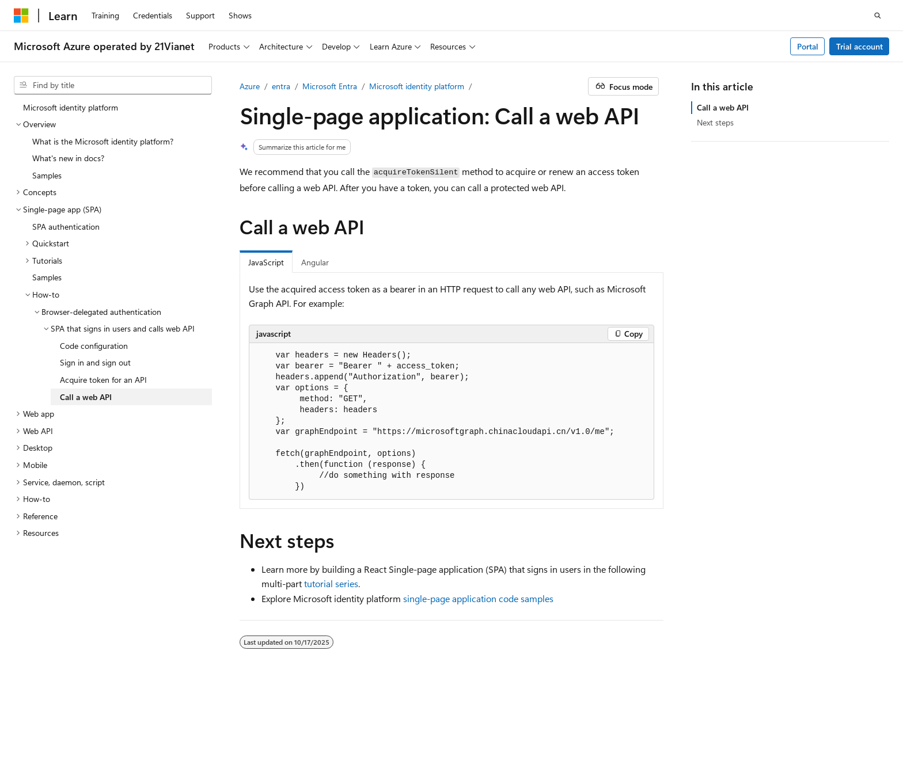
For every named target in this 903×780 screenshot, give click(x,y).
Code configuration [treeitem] (94, 345)
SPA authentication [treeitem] (66, 226)
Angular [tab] (315, 262)
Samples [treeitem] (47, 175)
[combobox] (113, 85)
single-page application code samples (478, 598)
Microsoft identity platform (416, 86)
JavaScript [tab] (266, 262)
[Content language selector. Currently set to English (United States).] (66, 700)
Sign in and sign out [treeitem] (95, 362)
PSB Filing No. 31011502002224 (200, 727)
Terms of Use (36, 744)
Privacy (289, 727)
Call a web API (723, 107)
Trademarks (93, 744)
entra (281, 86)
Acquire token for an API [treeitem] (103, 379)
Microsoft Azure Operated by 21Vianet (392, 727)
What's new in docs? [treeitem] (68, 158)
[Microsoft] (21, 15)
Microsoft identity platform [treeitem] (70, 107)
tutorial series (331, 583)
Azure (250, 86)
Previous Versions (573, 727)
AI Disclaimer (505, 727)
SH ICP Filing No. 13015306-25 (68, 727)
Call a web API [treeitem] (86, 396)
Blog (625, 727)
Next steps (715, 122)
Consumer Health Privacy (799, 727)
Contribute (674, 727)
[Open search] (877, 15)
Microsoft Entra (329, 86)
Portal (807, 46)
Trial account (859, 46)
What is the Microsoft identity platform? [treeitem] (102, 141)
